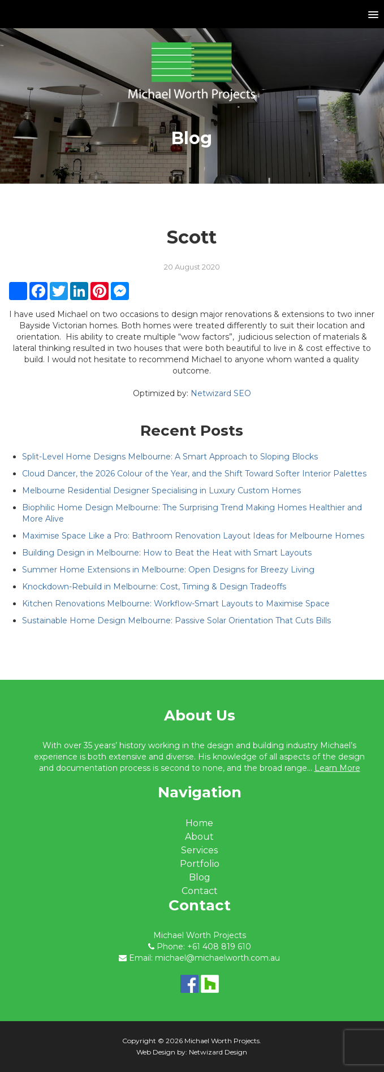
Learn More (337, 768)
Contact (200, 891)
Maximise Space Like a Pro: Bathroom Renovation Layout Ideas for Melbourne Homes (193, 536)
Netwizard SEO (221, 393)
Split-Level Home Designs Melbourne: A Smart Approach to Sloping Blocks (170, 457)
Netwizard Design (218, 1052)
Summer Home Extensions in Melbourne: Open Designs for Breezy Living (168, 570)
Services (199, 850)
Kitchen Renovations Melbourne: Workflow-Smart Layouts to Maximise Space (176, 603)
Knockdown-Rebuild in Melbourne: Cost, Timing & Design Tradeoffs (154, 586)
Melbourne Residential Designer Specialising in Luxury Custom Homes (161, 490)
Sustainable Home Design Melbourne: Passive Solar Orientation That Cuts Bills (176, 620)
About (199, 836)
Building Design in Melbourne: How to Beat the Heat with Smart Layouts (167, 553)
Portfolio (199, 863)
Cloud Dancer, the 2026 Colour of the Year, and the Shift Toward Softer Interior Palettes (194, 473)
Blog (199, 877)
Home (199, 823)
